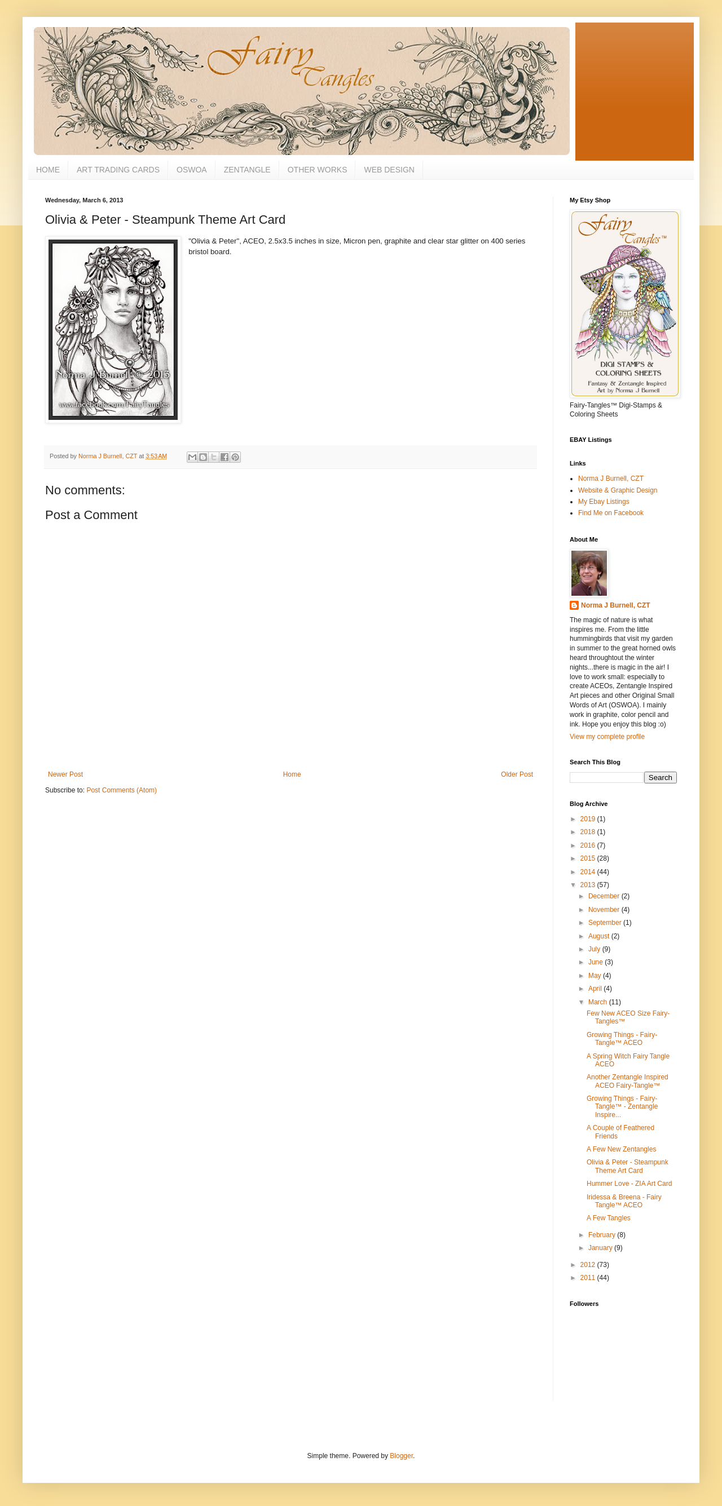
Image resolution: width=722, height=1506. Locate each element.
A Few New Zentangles (621, 1149)
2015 (588, 858)
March (598, 1002)
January (601, 1248)
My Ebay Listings (603, 502)
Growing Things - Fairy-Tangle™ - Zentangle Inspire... (622, 1107)
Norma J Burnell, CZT (611, 478)
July (595, 949)
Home (292, 774)
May (595, 976)
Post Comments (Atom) (121, 790)
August (599, 936)
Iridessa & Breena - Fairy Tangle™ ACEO (624, 1201)
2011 (588, 1278)
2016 (588, 845)
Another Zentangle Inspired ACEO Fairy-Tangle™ (627, 1081)
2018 (588, 832)
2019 (588, 819)
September (605, 923)
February (602, 1235)
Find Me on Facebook (611, 513)
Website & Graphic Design (618, 490)
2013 (588, 885)
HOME (48, 169)
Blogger (401, 1456)
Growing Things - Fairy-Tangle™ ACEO (622, 1039)
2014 (588, 872)
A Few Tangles (609, 1218)
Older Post (517, 774)
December (605, 896)
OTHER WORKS (317, 169)
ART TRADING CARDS (118, 169)
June (596, 962)
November (605, 910)
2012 (588, 1265)
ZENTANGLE (247, 169)
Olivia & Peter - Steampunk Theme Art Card (627, 1166)
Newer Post (65, 774)
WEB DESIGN (389, 169)
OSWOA (192, 169)
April (596, 989)
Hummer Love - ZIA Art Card (629, 1184)
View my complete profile (607, 737)
